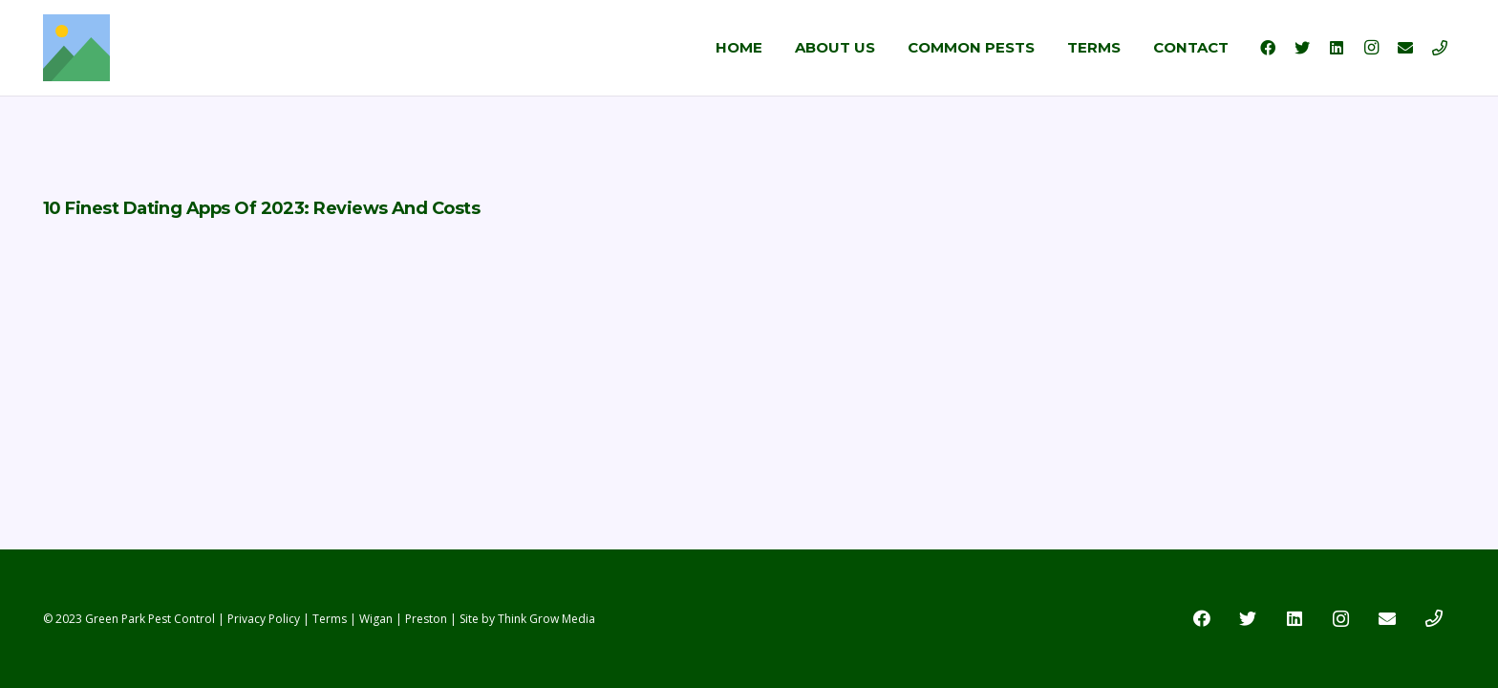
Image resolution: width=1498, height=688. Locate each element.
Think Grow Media (546, 619)
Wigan (376, 619)
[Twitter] (1302, 47)
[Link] (76, 47)
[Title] (1439, 47)
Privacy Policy (263, 619)
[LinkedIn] (1336, 47)
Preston (426, 619)
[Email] (1405, 47)
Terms (329, 619)
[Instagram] (1371, 47)
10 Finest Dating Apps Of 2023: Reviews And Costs (261, 208)
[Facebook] (1267, 47)
